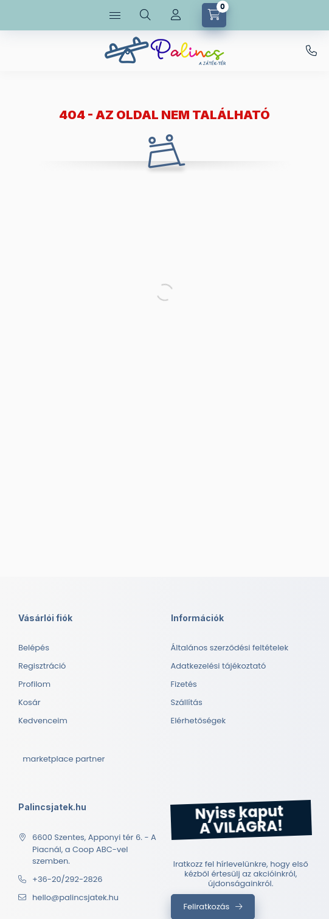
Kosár (29, 702)
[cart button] (214, 15)
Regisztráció (42, 666)
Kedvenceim (43, 720)
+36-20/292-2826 (311, 51)
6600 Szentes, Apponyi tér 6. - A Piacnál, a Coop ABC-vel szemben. (94, 849)
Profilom (34, 684)
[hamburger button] (115, 15)
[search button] (145, 15)
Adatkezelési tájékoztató (218, 666)
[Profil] (176, 15)
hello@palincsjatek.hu (75, 897)
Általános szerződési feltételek (230, 647)
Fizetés (184, 684)
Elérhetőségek (198, 720)
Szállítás (187, 702)
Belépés (33, 647)
